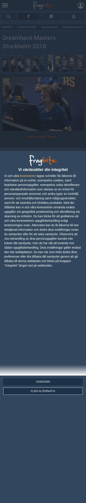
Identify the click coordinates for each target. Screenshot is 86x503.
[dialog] (43, 327)
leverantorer (28, 175)
